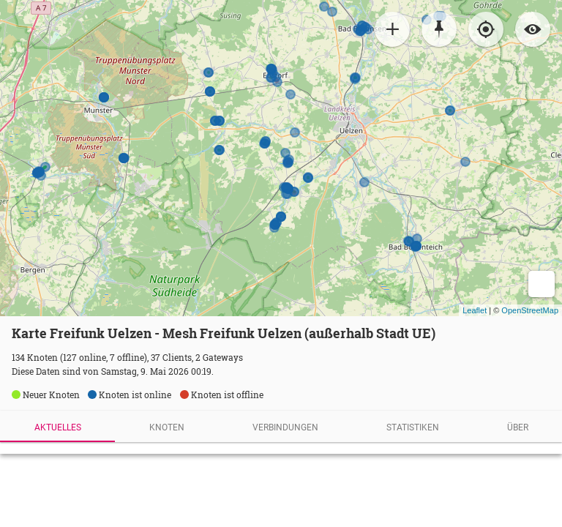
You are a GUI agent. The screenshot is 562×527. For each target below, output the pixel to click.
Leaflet (474, 310)
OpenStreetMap (529, 310)
